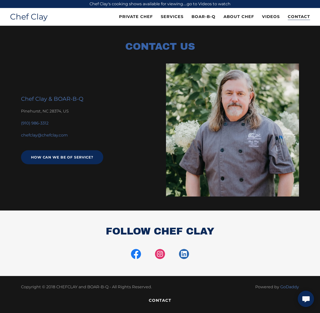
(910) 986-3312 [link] (34, 123)
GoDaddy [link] (289, 286)
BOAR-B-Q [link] (204, 16)
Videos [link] (271, 16)
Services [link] (172, 16)
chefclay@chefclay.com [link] (44, 135)
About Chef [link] (239, 16)
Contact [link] (299, 16)
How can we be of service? (62, 157)
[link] (29, 18)
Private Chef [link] (136, 16)
